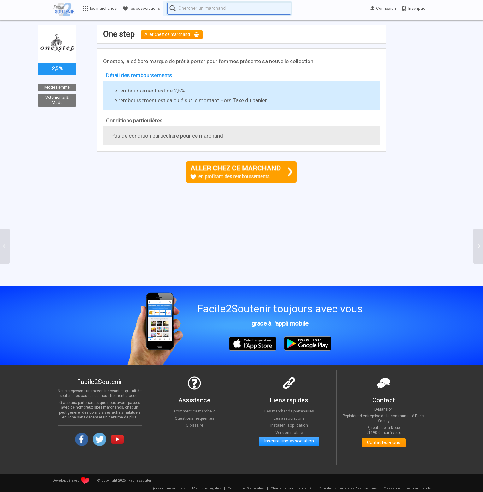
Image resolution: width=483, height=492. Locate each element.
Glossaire (194, 425)
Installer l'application (289, 425)
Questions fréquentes (194, 418)
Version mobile (289, 432)
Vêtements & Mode (57, 100)
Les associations (289, 418)
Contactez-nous (383, 444)
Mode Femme (57, 87)
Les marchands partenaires (289, 410)
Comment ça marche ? (194, 410)
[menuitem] (168, 488)
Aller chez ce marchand (174, 35)
